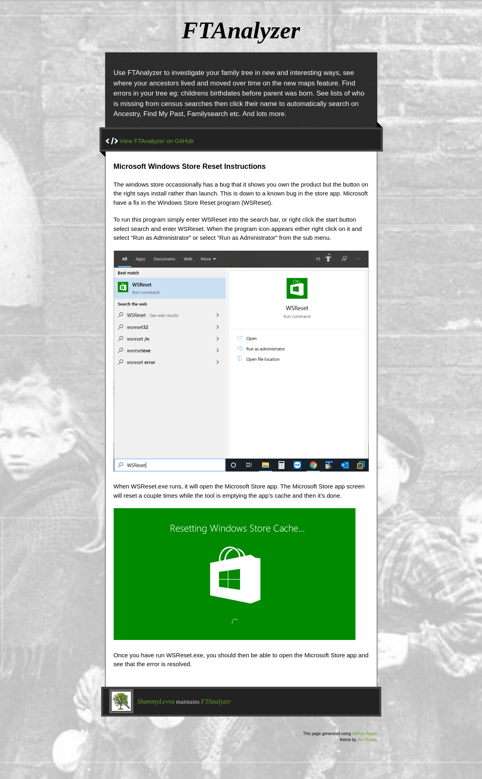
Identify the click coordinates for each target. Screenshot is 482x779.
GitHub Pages (364, 733)
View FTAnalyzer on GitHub (157, 140)
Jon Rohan (367, 739)
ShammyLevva (156, 701)
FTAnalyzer (216, 701)
